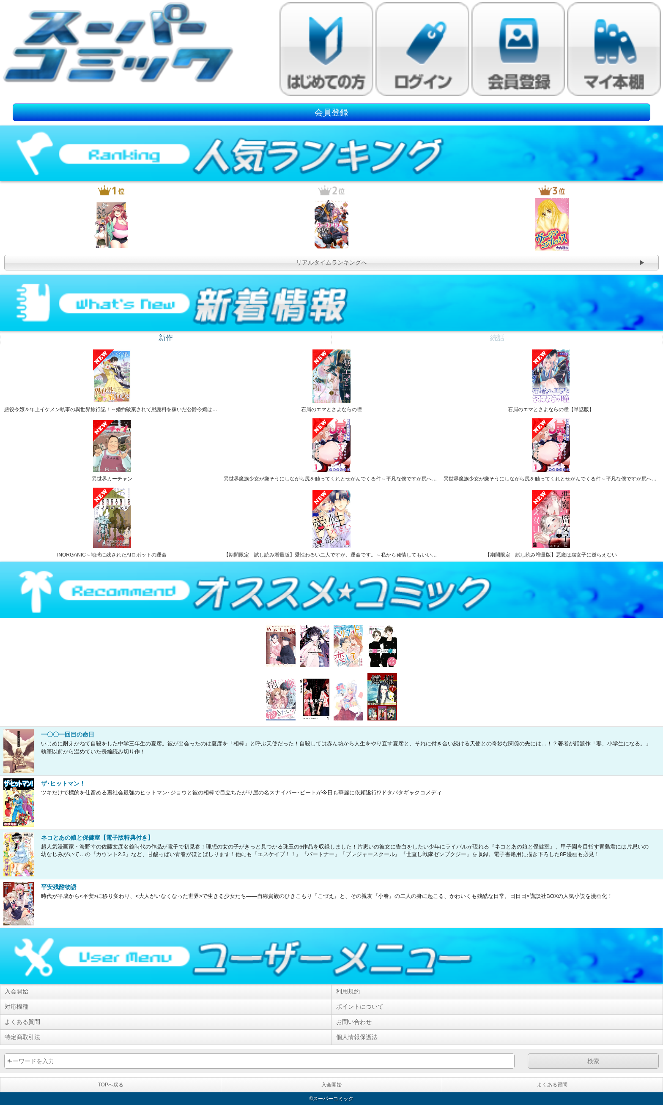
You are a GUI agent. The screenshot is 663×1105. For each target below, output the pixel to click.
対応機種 (16, 1006)
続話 (497, 338)
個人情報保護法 (357, 1037)
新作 (166, 338)
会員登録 (331, 112)
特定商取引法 (22, 1037)
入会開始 (16, 991)
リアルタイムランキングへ (331, 262)
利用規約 (348, 991)
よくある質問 (22, 1021)
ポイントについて (360, 1006)
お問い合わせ (354, 1021)
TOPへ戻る (110, 1085)
